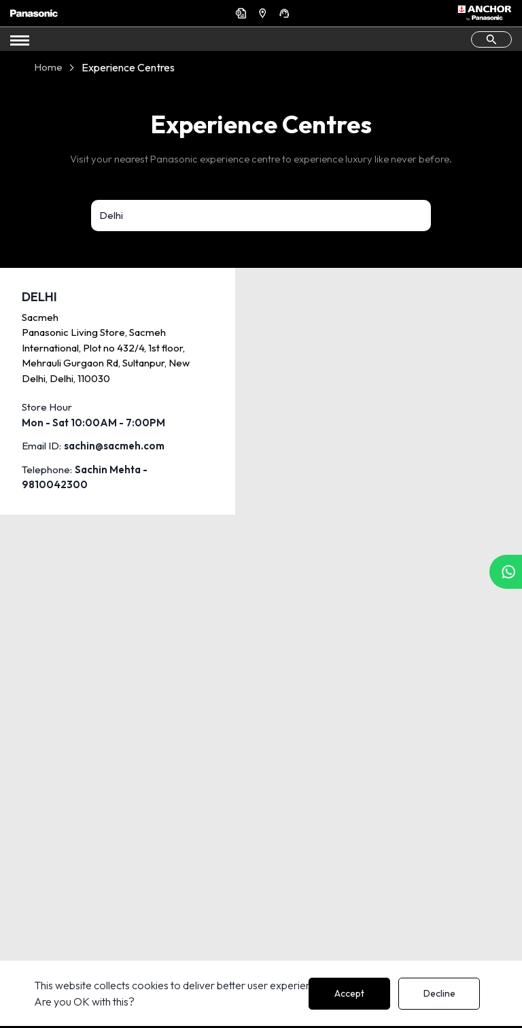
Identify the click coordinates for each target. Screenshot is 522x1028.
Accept (349, 993)
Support (286, 12)
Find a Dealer (264, 12)
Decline (439, 993)
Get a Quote (242, 12)
